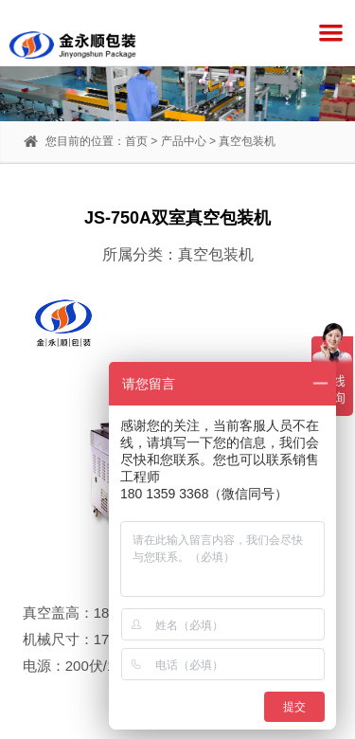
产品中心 (183, 141)
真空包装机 (247, 141)
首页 (136, 141)
